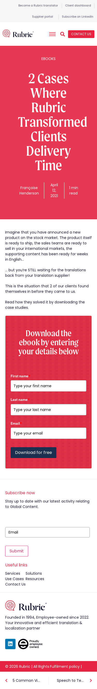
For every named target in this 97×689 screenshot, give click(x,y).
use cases (14, 578)
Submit (17, 551)
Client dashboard (78, 5)
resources (35, 578)
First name (21, 376)
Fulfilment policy (65, 666)
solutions (34, 573)
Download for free (33, 452)
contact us (15, 584)
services (12, 573)
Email (16, 423)
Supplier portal (42, 16)
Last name (20, 399)
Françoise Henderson (29, 190)
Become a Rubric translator (38, 5)
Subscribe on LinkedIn (77, 16)
